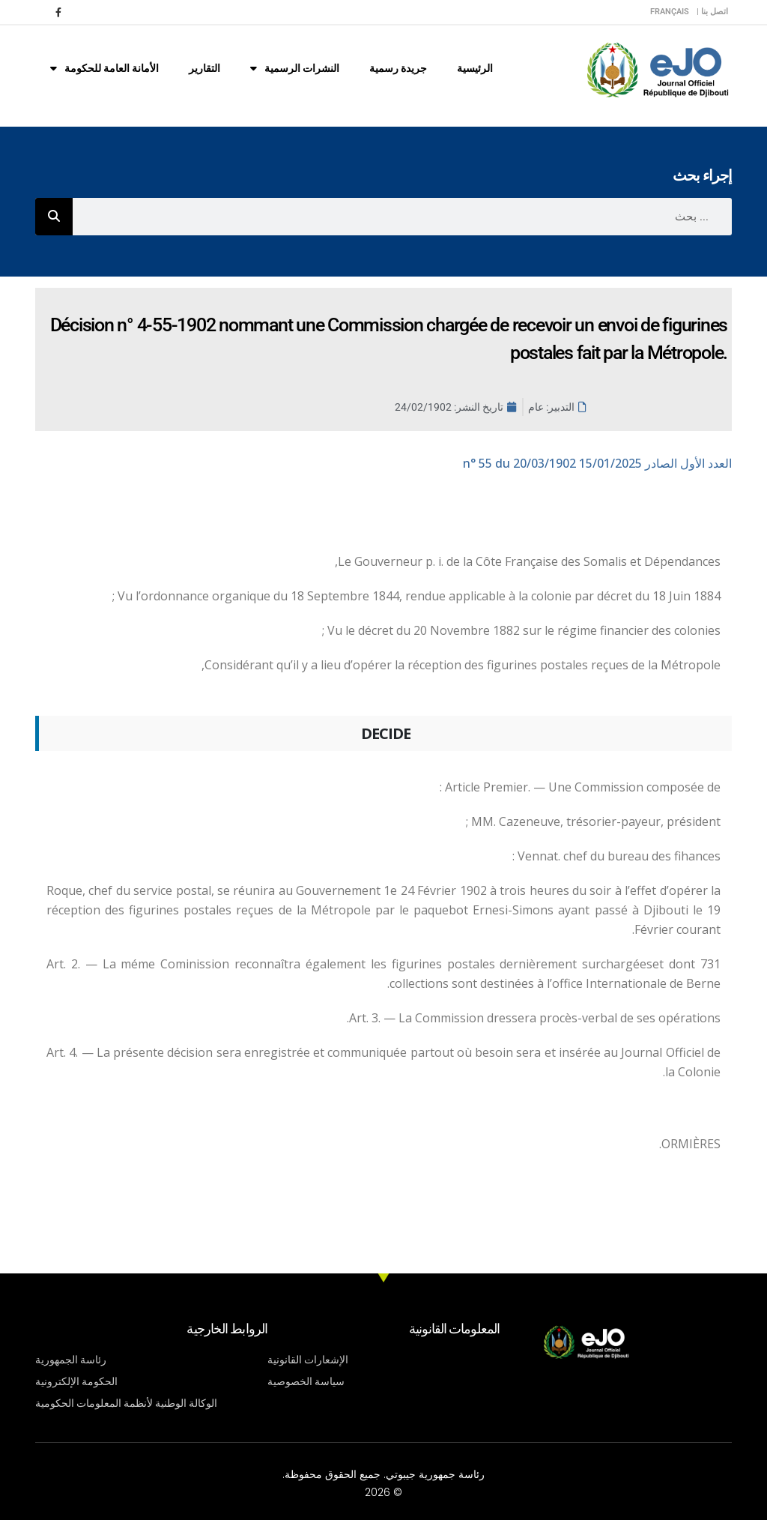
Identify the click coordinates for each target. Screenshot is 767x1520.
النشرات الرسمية (294, 68)
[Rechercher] (54, 216)
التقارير (204, 68)
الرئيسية (475, 68)
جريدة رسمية (398, 68)
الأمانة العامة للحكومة (104, 68)
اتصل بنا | (712, 11)
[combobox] (402, 216)
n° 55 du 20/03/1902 (597, 463)
